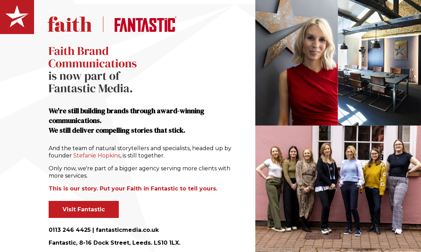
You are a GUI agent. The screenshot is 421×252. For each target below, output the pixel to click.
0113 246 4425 (70, 230)
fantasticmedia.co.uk (127, 230)
